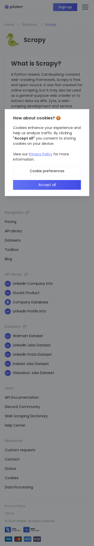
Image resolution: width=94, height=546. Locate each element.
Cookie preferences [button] (47, 170)
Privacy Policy (40, 154)
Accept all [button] (47, 184)
